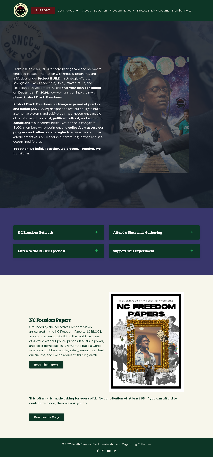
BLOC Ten (100, 10)
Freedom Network (122, 10)
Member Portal (182, 10)
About (87, 10)
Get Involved (68, 10)
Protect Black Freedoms (153, 10)
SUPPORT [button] (43, 10)
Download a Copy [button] (46, 417)
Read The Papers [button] (46, 367)
